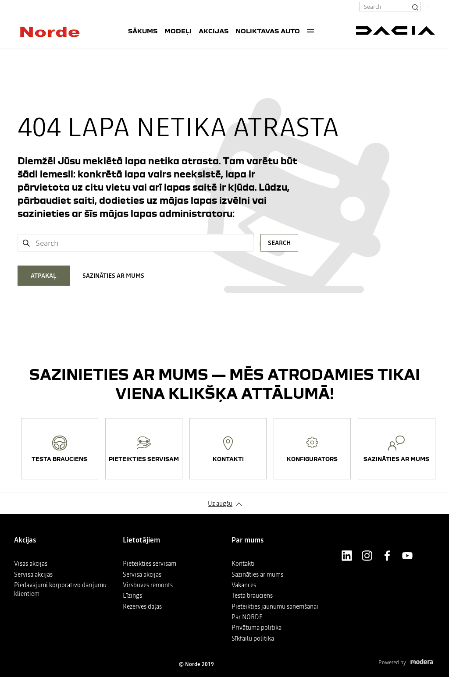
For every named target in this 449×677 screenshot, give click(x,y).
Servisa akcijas (33, 574)
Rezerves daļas (142, 606)
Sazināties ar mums (257, 574)
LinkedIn (346, 555)
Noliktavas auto (267, 30)
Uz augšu (220, 503)
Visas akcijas (30, 563)
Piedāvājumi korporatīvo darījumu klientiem (60, 589)
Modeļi (178, 30)
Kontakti (243, 563)
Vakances (244, 585)
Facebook (387, 555)
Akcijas (213, 30)
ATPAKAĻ (44, 275)
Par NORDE (247, 617)
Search (279, 242)
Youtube (407, 555)
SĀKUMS (142, 30)
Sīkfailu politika (253, 638)
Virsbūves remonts (148, 585)
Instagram (367, 555)
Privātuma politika (257, 627)
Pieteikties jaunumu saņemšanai (275, 606)
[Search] (414, 6)
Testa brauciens (252, 595)
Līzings (132, 595)
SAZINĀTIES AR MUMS (113, 275)
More (310, 30)
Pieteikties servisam (149, 563)
